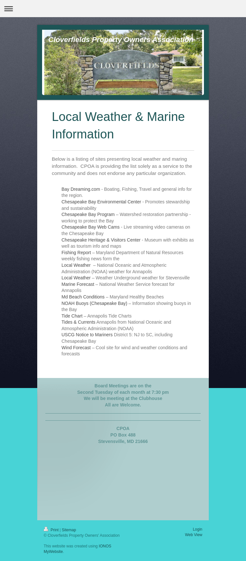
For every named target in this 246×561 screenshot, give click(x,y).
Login (197, 529)
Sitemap (69, 530)
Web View (193, 535)
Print (52, 530)
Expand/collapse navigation (123, 9)
